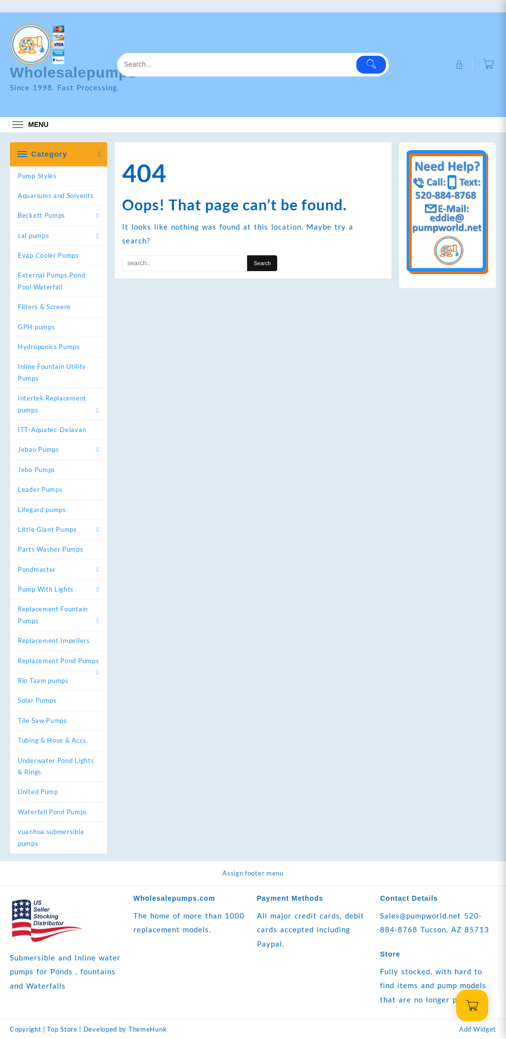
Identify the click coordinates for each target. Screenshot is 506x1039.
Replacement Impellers (54, 640)
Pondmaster (37, 569)
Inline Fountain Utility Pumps (52, 372)
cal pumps (33, 236)
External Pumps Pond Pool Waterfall (51, 280)
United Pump (38, 792)
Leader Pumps (40, 489)
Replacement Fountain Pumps (53, 614)
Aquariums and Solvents (55, 196)
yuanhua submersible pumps (51, 837)
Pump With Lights (46, 589)
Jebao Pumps (38, 449)
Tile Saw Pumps (42, 720)
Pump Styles (37, 176)
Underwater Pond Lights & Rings (56, 766)
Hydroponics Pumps (49, 347)
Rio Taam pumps (43, 680)
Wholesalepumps (73, 72)
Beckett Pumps (41, 215)
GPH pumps (36, 327)
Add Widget (477, 1029)
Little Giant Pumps (47, 529)
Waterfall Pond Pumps (52, 812)
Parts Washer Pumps (51, 549)
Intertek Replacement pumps (52, 403)
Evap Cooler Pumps (48, 255)
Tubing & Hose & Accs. (53, 740)
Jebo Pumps (36, 470)
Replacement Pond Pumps (58, 661)
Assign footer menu (253, 873)
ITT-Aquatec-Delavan (52, 430)
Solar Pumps (37, 700)
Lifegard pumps (42, 510)
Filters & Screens (44, 307)
